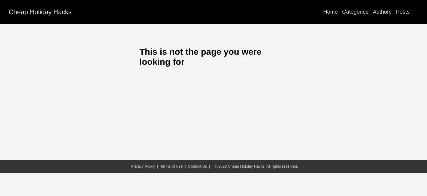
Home (330, 12)
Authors (382, 12)
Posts (403, 12)
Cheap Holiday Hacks (40, 12)
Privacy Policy (143, 166)
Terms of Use (171, 166)
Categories (355, 12)
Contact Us (197, 166)
